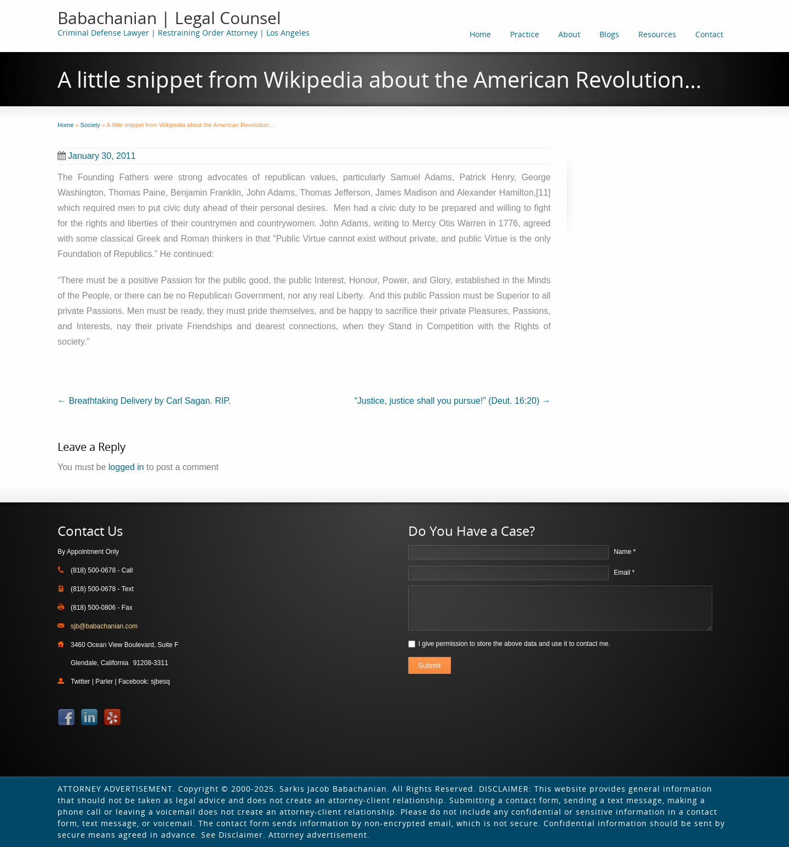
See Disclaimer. (233, 834)
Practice (524, 34)
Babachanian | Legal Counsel (169, 18)
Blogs (609, 34)
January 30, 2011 (97, 156)
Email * (624, 572)
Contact (709, 34)
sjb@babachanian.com (104, 626)
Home (480, 34)
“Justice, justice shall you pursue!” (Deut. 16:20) (453, 400)
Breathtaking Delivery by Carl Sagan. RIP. (144, 400)
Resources (657, 34)
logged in (126, 467)
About (569, 34)
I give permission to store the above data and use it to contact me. (514, 644)
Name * (625, 552)
